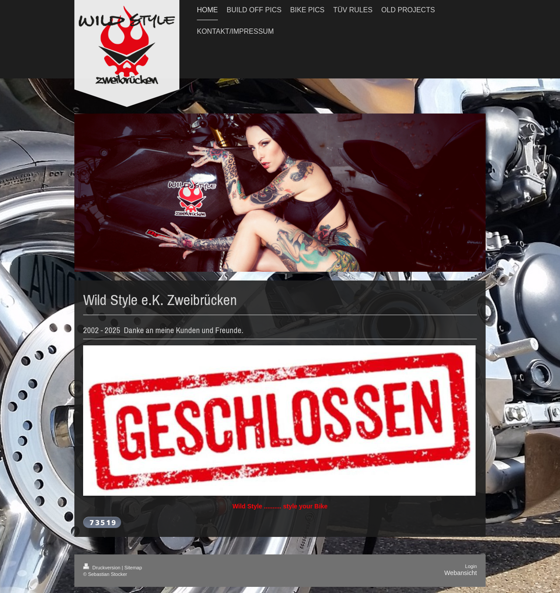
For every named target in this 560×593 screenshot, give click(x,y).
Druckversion (102, 567)
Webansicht (460, 572)
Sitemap (133, 567)
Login (471, 566)
